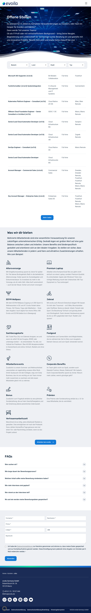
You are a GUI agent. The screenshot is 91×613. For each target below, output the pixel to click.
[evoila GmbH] (9, 3)
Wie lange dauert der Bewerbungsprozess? (20, 471)
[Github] (26, 600)
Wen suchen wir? (11, 464)
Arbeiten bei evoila (44, 442)
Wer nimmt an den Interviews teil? (17, 492)
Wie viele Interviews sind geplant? (17, 485)
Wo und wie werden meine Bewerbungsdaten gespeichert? (26, 499)
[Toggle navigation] (86, 3)
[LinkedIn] (20, 600)
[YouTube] (31, 600)
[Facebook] (10, 600)
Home (4, 573)
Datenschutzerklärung (25, 546)
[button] (4, 608)
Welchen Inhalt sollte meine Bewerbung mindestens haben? (27, 478)
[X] (15, 600)
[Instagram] (4, 600)
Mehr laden (47, 218)
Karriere (10, 573)
